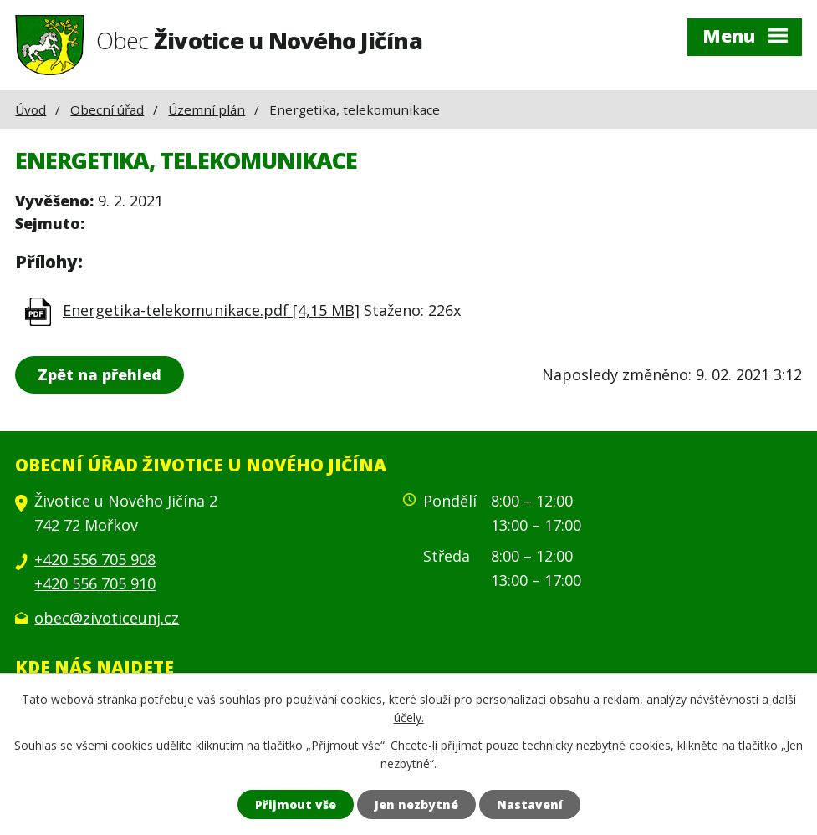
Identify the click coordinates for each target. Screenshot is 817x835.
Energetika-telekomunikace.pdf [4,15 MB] (211, 310)
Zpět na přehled (99, 374)
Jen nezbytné (416, 804)
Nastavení (530, 804)
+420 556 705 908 (95, 559)
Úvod (30, 109)
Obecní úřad (107, 109)
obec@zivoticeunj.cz (106, 618)
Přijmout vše (295, 804)
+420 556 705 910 (95, 583)
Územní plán (206, 109)
